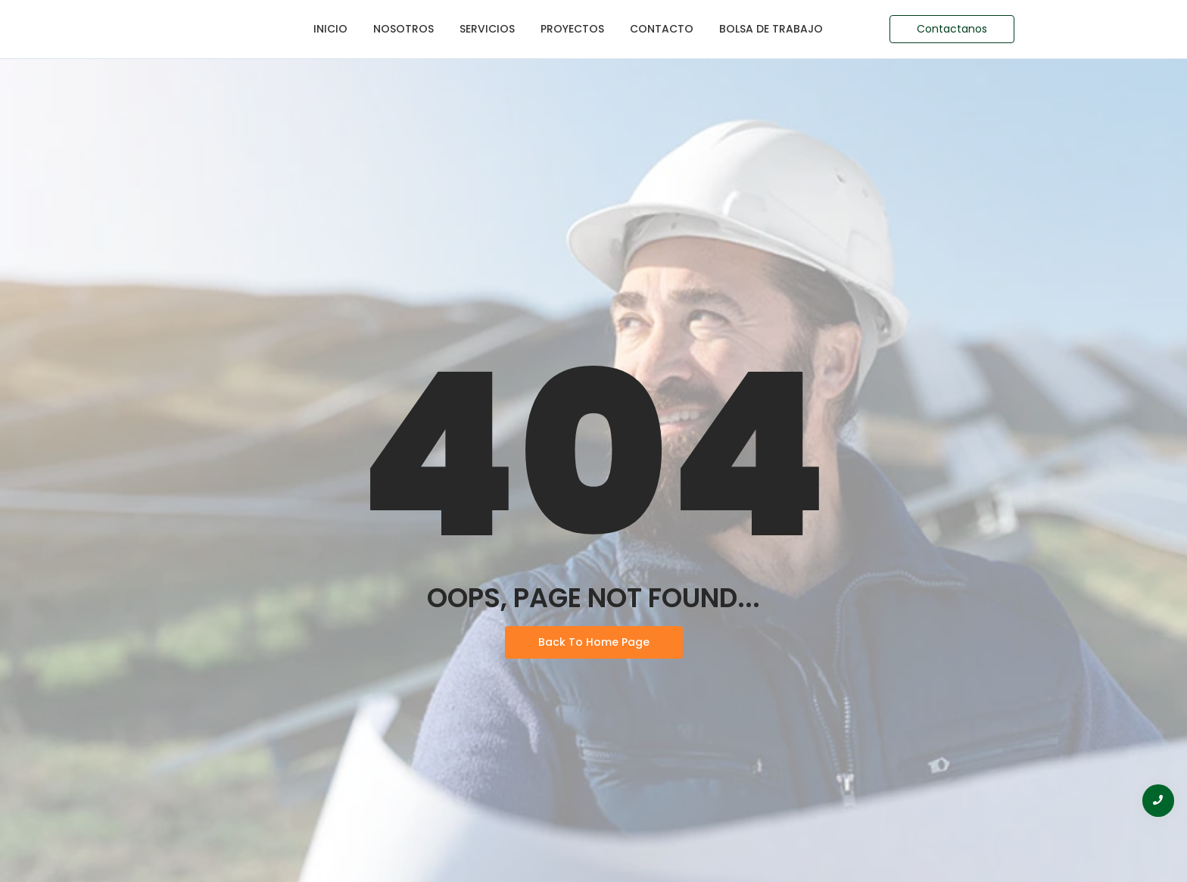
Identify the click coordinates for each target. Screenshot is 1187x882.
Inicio (330, 28)
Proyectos (572, 28)
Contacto (661, 28)
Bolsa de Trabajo (771, 28)
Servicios (487, 28)
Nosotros (403, 28)
